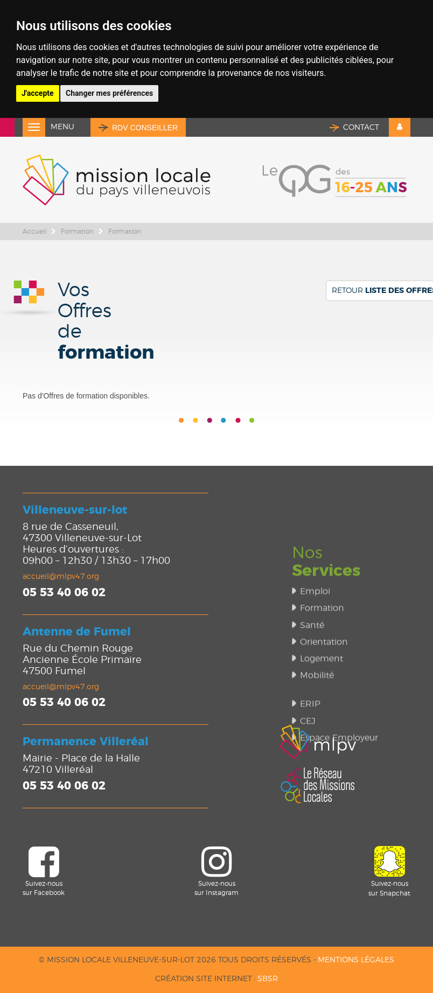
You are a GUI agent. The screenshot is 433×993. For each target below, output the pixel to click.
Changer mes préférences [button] (109, 93)
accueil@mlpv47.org (61, 577)
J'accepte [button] (38, 93)
